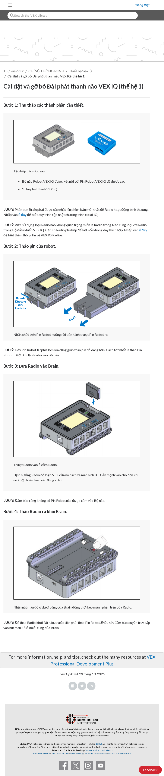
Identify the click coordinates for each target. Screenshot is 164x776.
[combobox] (72, 15)
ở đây (22, 215)
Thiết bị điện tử (80, 71)
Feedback (150, 770)
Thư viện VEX (13, 71)
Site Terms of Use (60, 753)
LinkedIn (91, 686)
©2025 (99, 744)
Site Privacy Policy (41, 753)
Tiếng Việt (142, 5)
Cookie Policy (76, 753)
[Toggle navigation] (10, 5)
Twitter (82, 686)
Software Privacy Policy (96, 753)
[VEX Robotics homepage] (75, 5)
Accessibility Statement (120, 753)
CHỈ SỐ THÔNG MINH (46, 71)
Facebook (73, 686)
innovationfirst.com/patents (99, 750)
